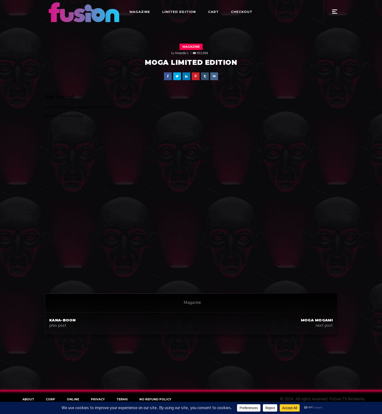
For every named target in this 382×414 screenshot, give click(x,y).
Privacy (98, 399)
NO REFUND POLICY (155, 399)
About (28, 399)
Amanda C (182, 53)
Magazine (191, 46)
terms (122, 399)
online (73, 399)
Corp (50, 399)
